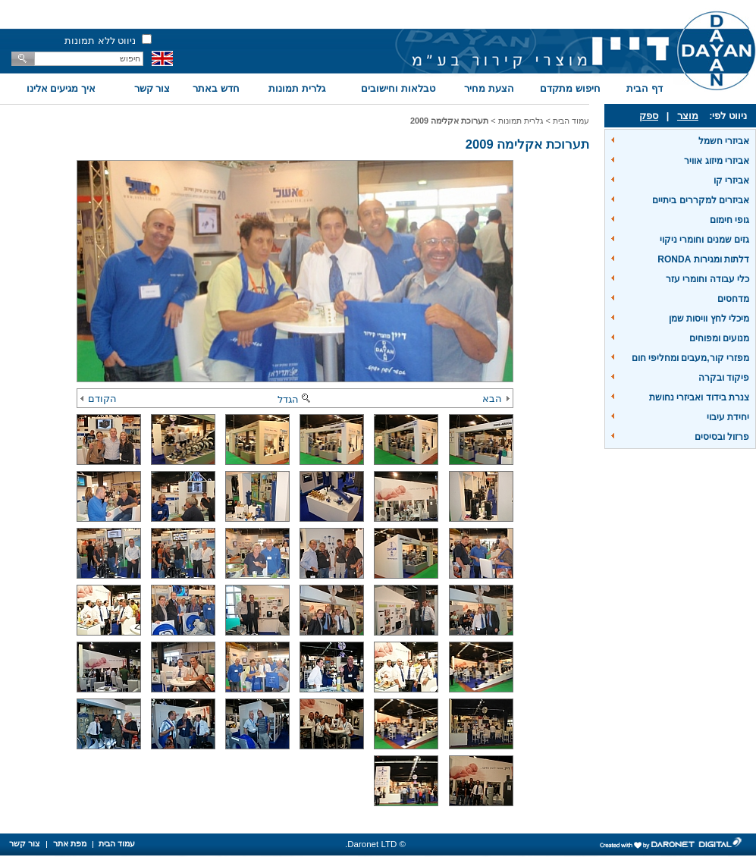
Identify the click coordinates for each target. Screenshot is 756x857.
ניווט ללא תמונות (100, 40)
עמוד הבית (571, 120)
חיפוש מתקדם (570, 88)
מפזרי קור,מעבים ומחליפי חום (690, 358)
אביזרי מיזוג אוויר (716, 160)
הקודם (98, 398)
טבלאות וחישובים (398, 88)
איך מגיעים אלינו (61, 88)
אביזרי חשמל (723, 141)
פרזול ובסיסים (722, 437)
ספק (648, 115)
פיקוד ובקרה (723, 377)
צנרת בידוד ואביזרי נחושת (699, 397)
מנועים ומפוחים (719, 338)
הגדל (295, 399)
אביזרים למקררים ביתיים (700, 200)
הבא (496, 398)
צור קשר (152, 88)
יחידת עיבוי (728, 417)
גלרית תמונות (296, 88)
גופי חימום (729, 220)
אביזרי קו (731, 180)
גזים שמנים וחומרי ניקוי (704, 239)
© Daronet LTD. (375, 844)
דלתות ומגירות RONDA (703, 259)
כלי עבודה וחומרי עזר (707, 279)
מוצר (687, 115)
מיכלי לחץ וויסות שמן (709, 318)
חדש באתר (216, 88)
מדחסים (733, 299)
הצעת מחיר (489, 88)
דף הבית (644, 88)
